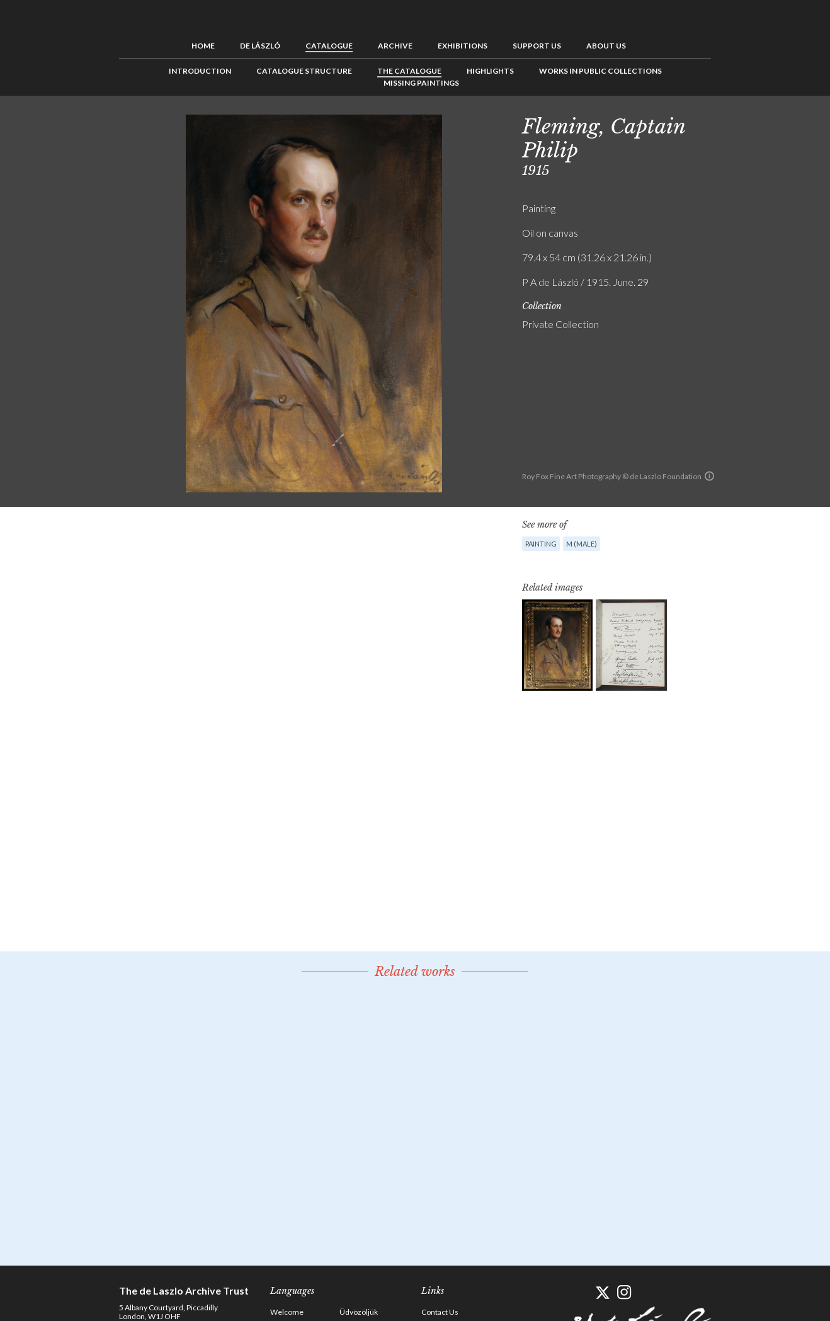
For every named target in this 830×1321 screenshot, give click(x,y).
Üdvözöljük (358, 1312)
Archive (395, 45)
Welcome (287, 1312)
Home (203, 45)
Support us (537, 45)
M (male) (581, 544)
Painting (541, 544)
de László (260, 45)
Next (772, 124)
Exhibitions (462, 45)
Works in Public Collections (600, 71)
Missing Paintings (421, 83)
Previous (733, 124)
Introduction (200, 71)
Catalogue (329, 45)
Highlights (490, 71)
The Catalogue (409, 71)
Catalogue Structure (304, 71)
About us (606, 45)
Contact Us (439, 1312)
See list (752, 124)
